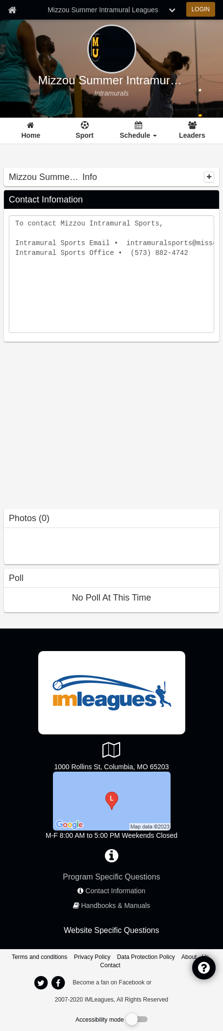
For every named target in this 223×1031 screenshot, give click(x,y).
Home (30, 135)
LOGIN (201, 9)
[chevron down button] (172, 10)
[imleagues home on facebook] (58, 983)
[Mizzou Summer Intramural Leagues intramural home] (111, 93)
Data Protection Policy (146, 957)
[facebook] (172, 982)
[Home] (30, 131)
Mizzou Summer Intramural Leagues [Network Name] (103, 10)
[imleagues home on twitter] (41, 983)
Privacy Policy (92, 957)
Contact (110, 965)
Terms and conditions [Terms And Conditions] (39, 957)
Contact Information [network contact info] (115, 891)
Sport (84, 135)
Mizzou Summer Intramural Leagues (111, 80)
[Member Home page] (12, 10)
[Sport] (84, 131)
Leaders (192, 135)
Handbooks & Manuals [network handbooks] (115, 905)
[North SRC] (112, 801)
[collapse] (209, 177)
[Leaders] (192, 131)
